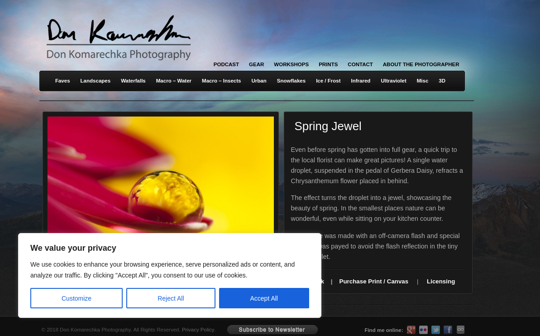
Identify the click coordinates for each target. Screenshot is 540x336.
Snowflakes (291, 80)
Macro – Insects (221, 80)
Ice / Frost (328, 80)
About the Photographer (421, 64)
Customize (76, 298)
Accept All (264, 298)
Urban (258, 80)
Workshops (291, 64)
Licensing (441, 281)
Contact (360, 64)
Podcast (226, 64)
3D (442, 80)
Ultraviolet (393, 80)
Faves (62, 80)
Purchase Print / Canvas (374, 281)
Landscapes (96, 80)
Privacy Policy (198, 329)
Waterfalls (133, 80)
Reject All (171, 298)
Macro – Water (173, 80)
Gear (256, 64)
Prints (328, 64)
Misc (423, 80)
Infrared (361, 80)
